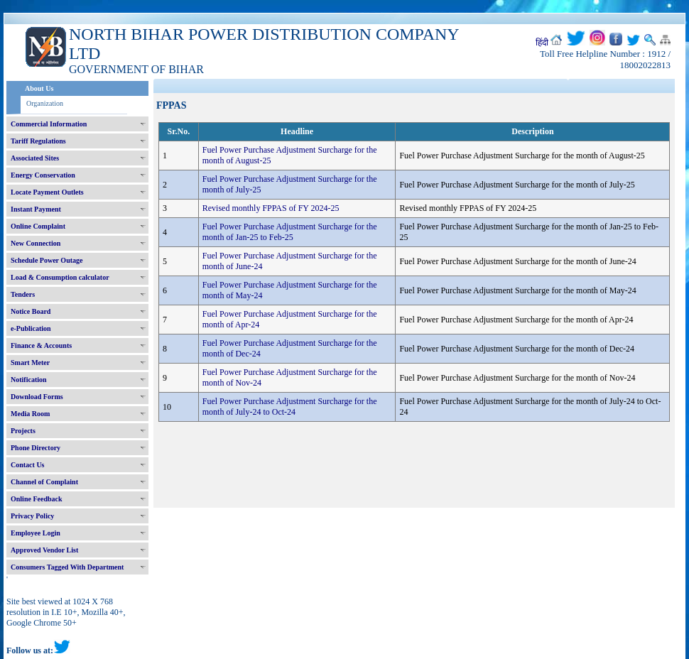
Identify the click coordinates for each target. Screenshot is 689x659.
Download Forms (37, 397)
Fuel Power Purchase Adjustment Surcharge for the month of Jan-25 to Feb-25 (289, 232)
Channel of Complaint (44, 482)
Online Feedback (37, 499)
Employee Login (35, 533)
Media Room (30, 414)
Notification (29, 379)
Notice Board (30, 311)
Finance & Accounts (41, 345)
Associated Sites (35, 158)
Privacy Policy (32, 516)
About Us (39, 88)
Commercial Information (49, 124)
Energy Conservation (43, 175)
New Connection (35, 243)
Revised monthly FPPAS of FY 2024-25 (271, 208)
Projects (23, 431)
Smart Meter (30, 362)
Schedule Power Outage (46, 260)
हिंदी (542, 43)
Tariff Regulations (38, 141)
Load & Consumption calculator (60, 277)
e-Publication (31, 328)
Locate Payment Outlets (47, 192)
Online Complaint (38, 226)
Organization (44, 103)
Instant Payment (36, 209)
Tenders (23, 294)
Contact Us (28, 465)
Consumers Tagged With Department (67, 567)
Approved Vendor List (44, 550)
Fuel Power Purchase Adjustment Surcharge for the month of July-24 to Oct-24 (289, 406)
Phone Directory (35, 448)
